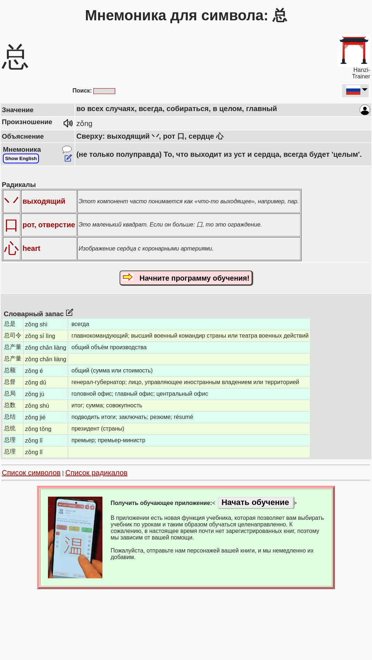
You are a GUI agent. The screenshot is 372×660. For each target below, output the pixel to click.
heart (31, 248)
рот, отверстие (49, 225)
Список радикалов (96, 473)
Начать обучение (255, 502)
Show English (21, 158)
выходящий (44, 201)
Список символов (31, 473)
